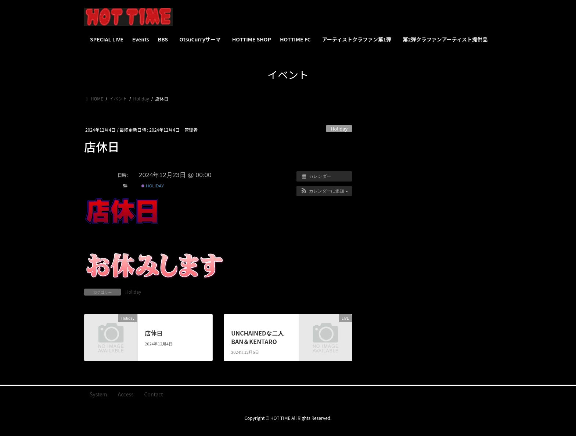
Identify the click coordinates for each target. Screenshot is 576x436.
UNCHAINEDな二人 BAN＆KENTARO (257, 337)
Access (126, 394)
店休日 (153, 333)
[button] (324, 191)
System (98, 394)
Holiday (339, 128)
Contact (153, 394)
